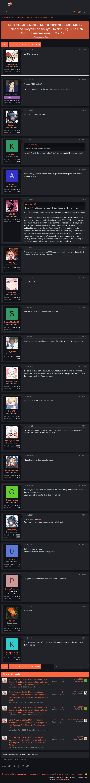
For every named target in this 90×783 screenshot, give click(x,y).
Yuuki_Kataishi (12, 440)
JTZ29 (12, 214)
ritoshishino (11, 381)
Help (72, 774)
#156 (84, 515)
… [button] (13, 44)
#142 (84, 80)
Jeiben (12, 621)
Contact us (34, 774)
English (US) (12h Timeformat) (14, 774)
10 (28, 44)
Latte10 (11, 411)
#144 (84, 140)
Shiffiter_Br (79, 681)
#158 (84, 574)
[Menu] (3, 4)
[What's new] (84, 11)
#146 (84, 199)
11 (32, 44)
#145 (84, 169)
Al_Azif (11, 184)
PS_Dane (12, 351)
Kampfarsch (12, 652)
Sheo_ (12, 262)
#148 (84, 277)
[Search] (6, 11)
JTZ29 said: (30, 145)
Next (37, 44)
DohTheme (65, 779)
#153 (84, 426)
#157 (84, 545)
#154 (84, 456)
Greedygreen (11, 500)
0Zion (12, 559)
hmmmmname (12, 470)
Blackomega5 (78, 739)
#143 (84, 110)
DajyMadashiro (77, 694)
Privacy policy (62, 774)
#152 (84, 396)
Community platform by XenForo (68, 777)
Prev (5, 44)
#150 (84, 337)
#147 (84, 248)
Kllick (11, 154)
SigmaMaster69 (11, 322)
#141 (84, 50)
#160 (84, 638)
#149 (84, 307)
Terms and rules (47, 774)
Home (80, 774)
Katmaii (11, 125)
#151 (84, 366)
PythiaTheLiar (11, 589)
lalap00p (79, 722)
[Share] (80, 49)
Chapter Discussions (35, 687)
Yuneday (12, 292)
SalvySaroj (12, 529)
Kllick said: (29, 204)
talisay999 (12, 64)
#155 (84, 485)
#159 (84, 606)
